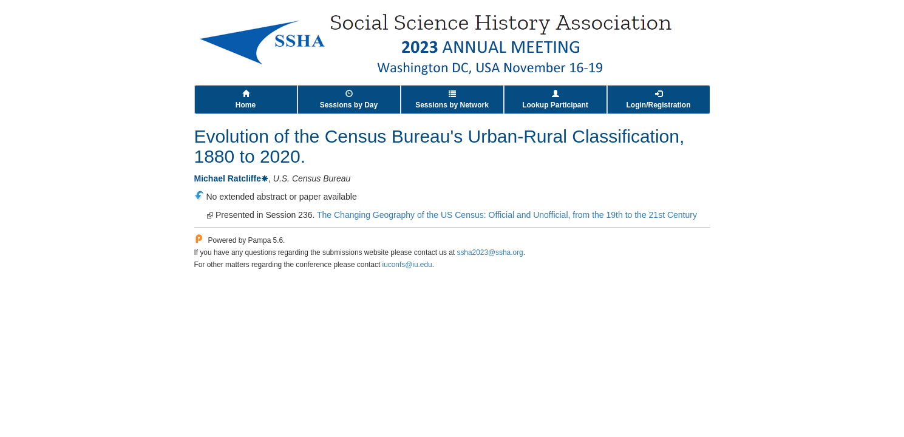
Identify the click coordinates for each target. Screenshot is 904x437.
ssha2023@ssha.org (490, 252)
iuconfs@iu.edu (407, 264)
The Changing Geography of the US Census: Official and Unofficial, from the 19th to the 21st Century (507, 215)
